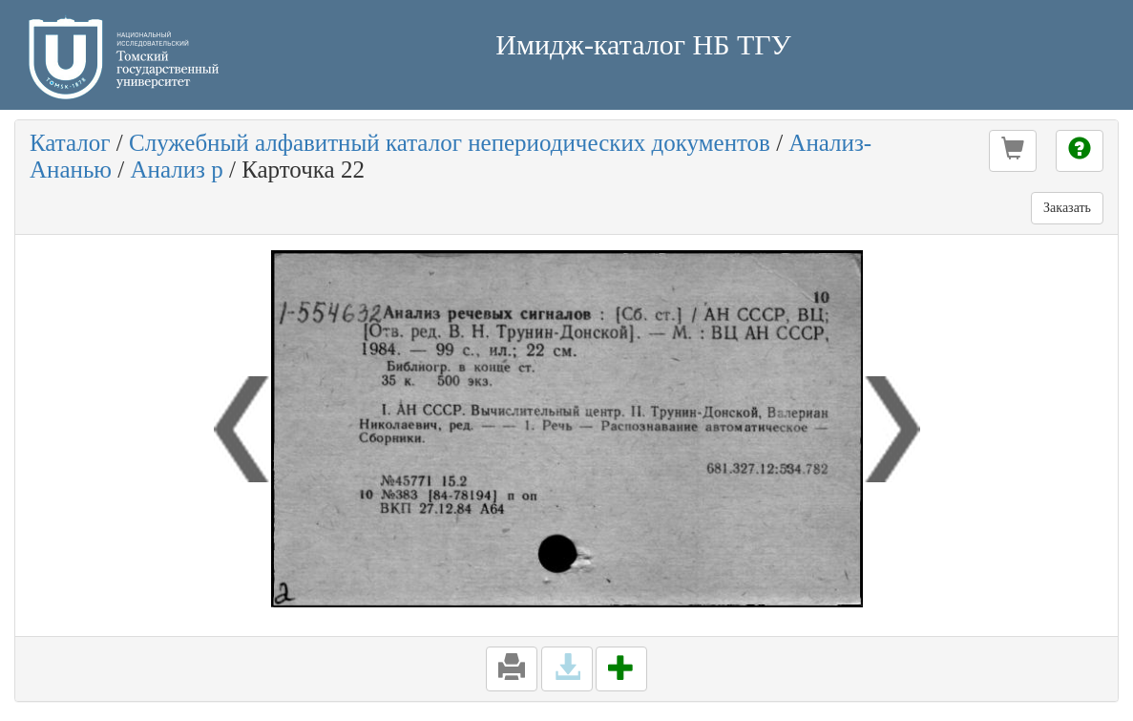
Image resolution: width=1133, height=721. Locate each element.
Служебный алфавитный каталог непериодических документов (449, 143)
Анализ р (176, 169)
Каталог (70, 143)
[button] (1013, 151)
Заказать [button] (1067, 208)
